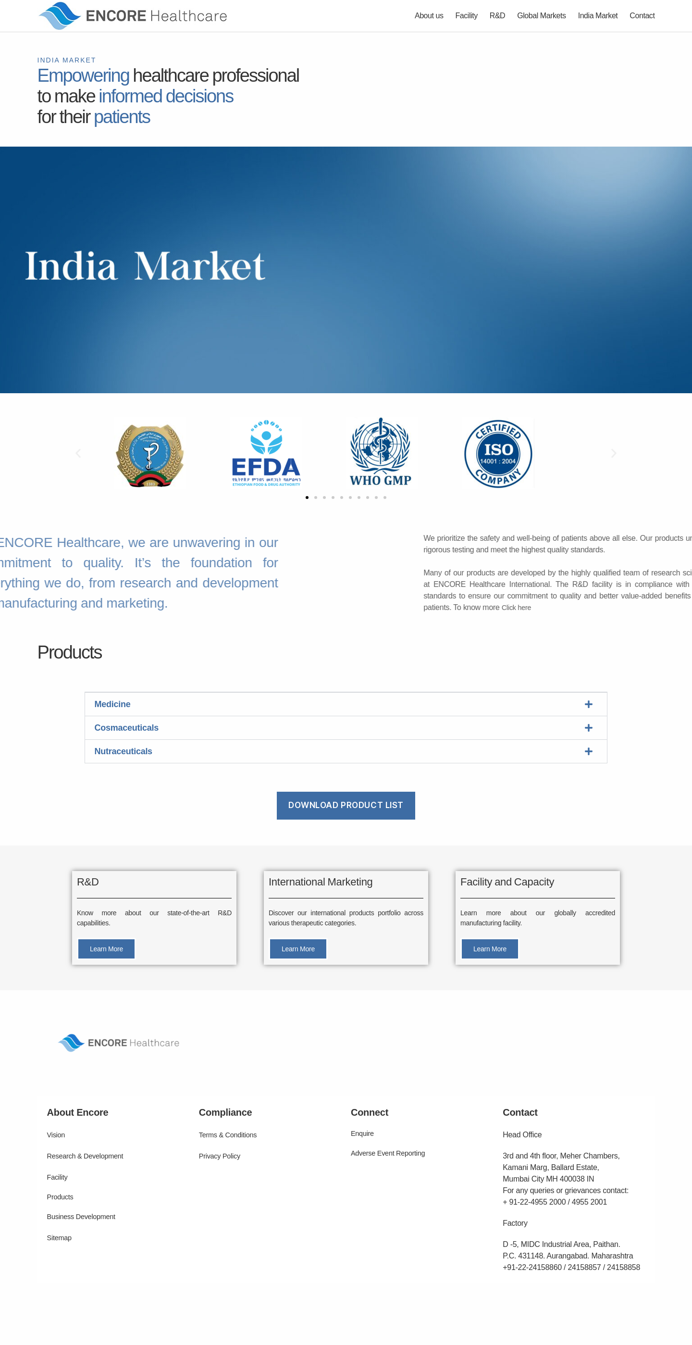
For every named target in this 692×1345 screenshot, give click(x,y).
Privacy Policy (222, 1156)
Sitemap (60, 1237)
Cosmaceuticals (127, 728)
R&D (497, 16)
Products (61, 1197)
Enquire (363, 1133)
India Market (598, 16)
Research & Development (89, 1156)
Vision (57, 1135)
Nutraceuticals (123, 751)
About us (429, 16)
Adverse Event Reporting (392, 1153)
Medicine (113, 704)
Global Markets (541, 16)
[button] (78, 454)
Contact (642, 16)
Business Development (85, 1216)
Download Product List (346, 805)
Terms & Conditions (231, 1135)
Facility (467, 16)
